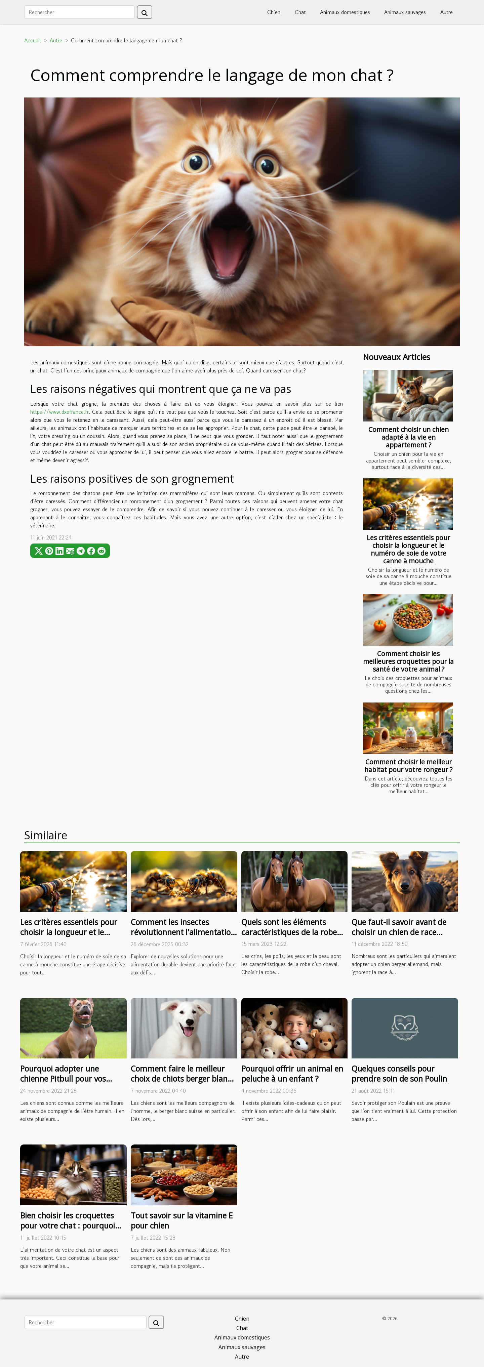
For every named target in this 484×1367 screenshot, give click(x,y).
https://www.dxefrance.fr (59, 412)
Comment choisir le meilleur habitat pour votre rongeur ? (408, 765)
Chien (273, 12)
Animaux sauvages (405, 12)
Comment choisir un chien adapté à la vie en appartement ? (408, 437)
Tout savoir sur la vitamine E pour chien (182, 1220)
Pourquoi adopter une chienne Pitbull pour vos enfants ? (63, 1078)
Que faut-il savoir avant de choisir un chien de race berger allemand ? (399, 932)
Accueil (32, 40)
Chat (300, 12)
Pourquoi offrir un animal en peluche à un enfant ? (292, 1073)
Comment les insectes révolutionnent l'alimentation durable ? (183, 932)
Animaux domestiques (345, 12)
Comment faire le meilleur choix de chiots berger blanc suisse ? (181, 1078)
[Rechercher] (79, 12)
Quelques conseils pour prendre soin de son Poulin (399, 1073)
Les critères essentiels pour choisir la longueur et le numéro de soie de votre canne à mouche (408, 549)
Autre (446, 12)
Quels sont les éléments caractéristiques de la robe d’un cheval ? (289, 932)
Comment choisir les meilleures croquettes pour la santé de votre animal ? (408, 661)
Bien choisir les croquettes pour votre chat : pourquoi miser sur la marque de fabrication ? (67, 1230)
